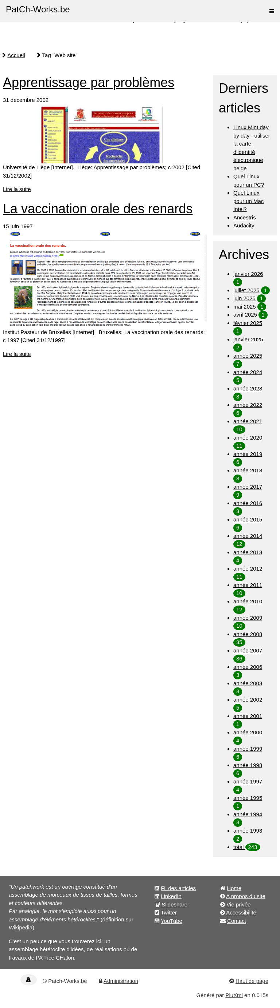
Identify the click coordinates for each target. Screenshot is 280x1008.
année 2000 (247, 732)
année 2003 (247, 683)
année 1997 (247, 781)
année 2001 (247, 716)
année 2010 (247, 601)
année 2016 (247, 503)
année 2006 (247, 667)
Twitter (169, 912)
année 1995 (247, 798)
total (239, 847)
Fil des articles (178, 888)
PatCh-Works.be (38, 9)
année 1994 (247, 814)
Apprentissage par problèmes (88, 82)
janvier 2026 (248, 274)
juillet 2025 (246, 290)
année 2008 (247, 634)
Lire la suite (17, 189)
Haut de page (252, 981)
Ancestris (244, 217)
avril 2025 (245, 314)
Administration (121, 981)
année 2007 (247, 650)
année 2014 (247, 536)
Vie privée (238, 904)
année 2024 (247, 372)
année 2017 (247, 487)
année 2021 (247, 421)
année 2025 (247, 356)
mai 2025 (244, 306)
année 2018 (247, 470)
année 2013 (247, 552)
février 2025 (247, 323)
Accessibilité (241, 912)
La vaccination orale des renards (97, 208)
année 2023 (247, 388)
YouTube (171, 921)
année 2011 (247, 585)
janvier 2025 (248, 339)
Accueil (16, 55)
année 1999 (247, 749)
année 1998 (247, 765)
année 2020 (247, 437)
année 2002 (247, 700)
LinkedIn (171, 896)
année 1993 (247, 831)
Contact (236, 921)
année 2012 (247, 568)
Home (234, 888)
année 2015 (247, 519)
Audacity (243, 225)
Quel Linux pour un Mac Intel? (248, 201)
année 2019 (247, 454)
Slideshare (174, 904)
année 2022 (247, 405)
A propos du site (245, 896)
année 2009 (247, 618)
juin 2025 (244, 298)
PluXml (234, 995)
